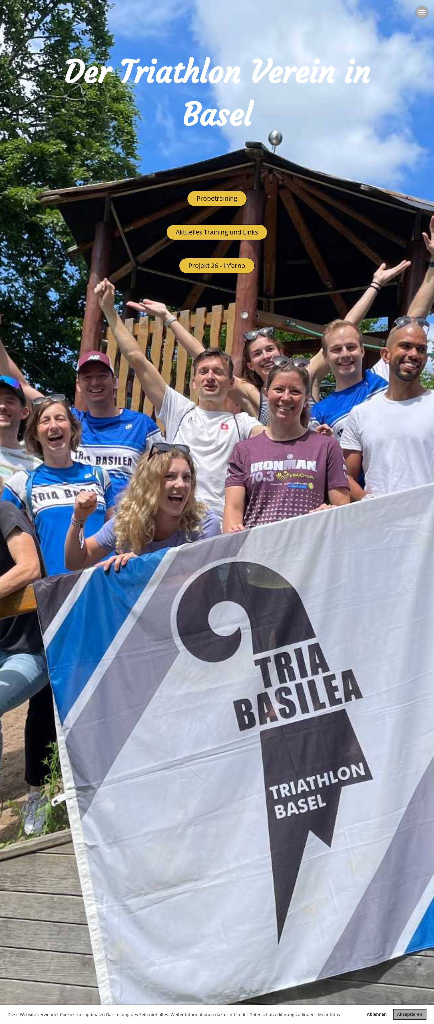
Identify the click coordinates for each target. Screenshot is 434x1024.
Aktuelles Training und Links (217, 232)
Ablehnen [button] (377, 1014)
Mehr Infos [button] (329, 1014)
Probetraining (217, 198)
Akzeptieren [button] (409, 1014)
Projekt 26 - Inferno (216, 265)
